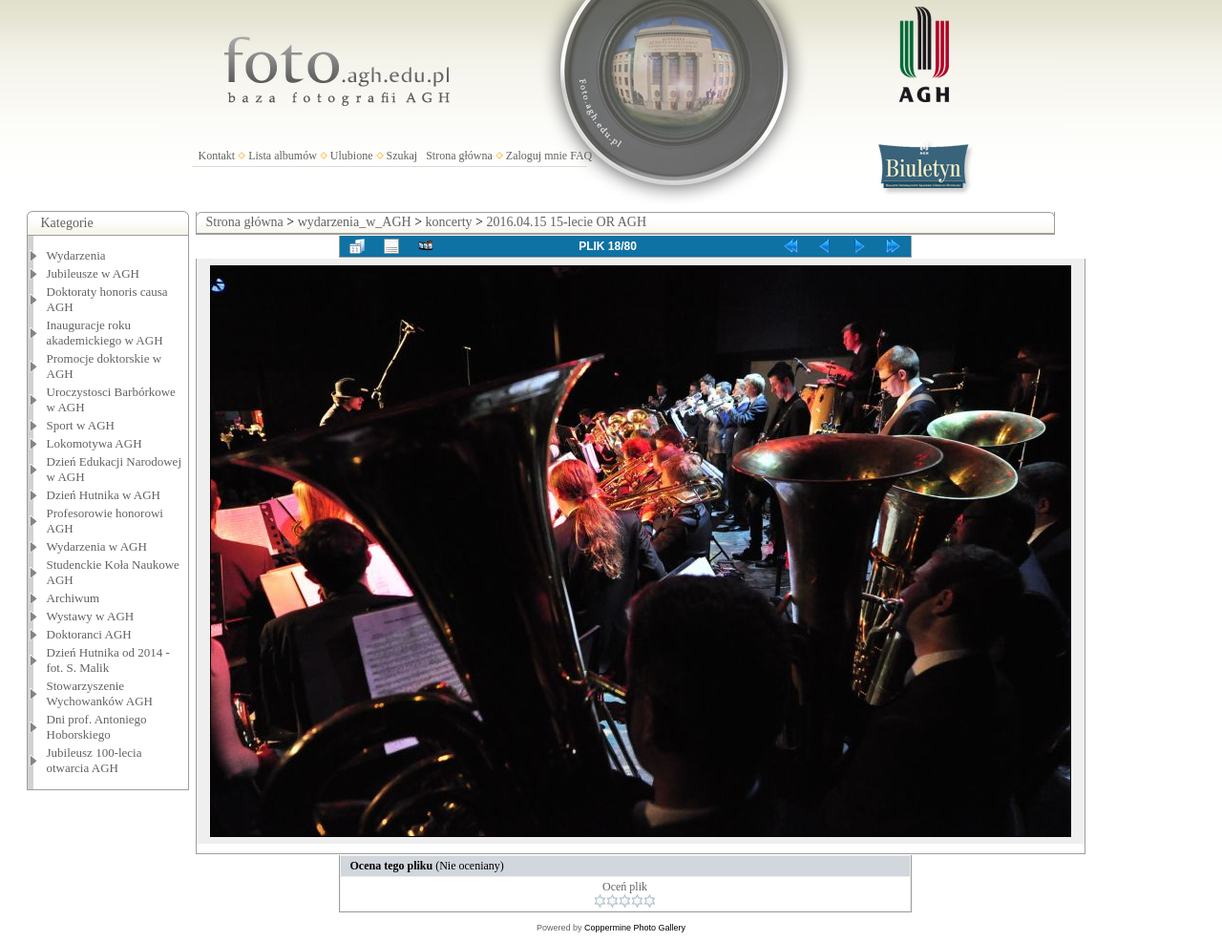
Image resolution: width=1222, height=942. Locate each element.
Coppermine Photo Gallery (634, 927)
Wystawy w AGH (91, 616)
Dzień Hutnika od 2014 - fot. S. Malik (108, 660)
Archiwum (73, 598)
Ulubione (351, 155)
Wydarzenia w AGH (97, 546)
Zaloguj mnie (536, 155)
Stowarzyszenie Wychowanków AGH (100, 693)
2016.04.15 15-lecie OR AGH (566, 222)
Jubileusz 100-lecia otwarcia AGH (94, 760)
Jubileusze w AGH (93, 273)
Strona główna (459, 155)
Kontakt (217, 155)
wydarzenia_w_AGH (354, 222)
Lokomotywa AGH (94, 443)
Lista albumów (282, 155)
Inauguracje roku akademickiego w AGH (105, 332)
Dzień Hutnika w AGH (104, 495)
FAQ (581, 155)
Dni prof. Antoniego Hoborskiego (97, 727)
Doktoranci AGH (89, 634)
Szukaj (402, 155)
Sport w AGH (81, 425)
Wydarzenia (76, 255)
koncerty (449, 222)
